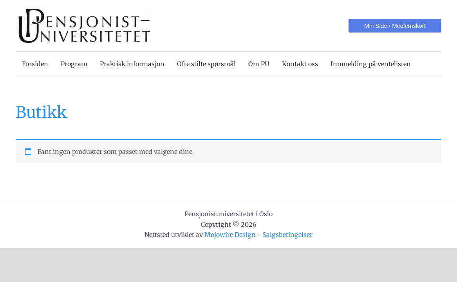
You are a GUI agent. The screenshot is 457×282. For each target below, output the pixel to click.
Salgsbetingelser (287, 235)
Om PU (258, 64)
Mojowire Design (230, 235)
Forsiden (35, 64)
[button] (395, 26)
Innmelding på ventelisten (371, 64)
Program (74, 64)
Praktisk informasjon (132, 64)
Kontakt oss (300, 64)
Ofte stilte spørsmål (206, 64)
